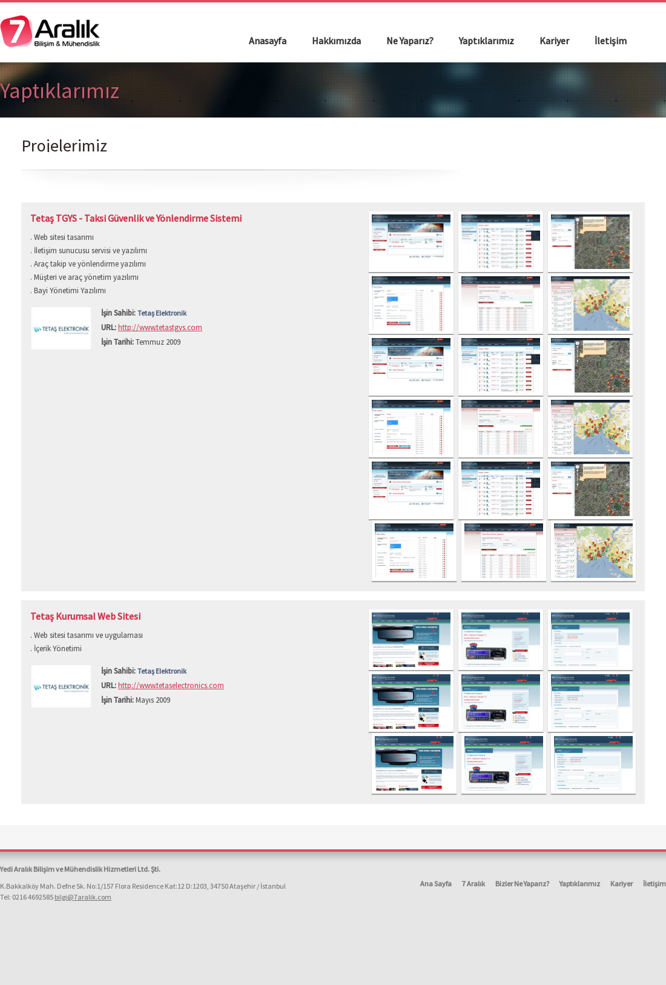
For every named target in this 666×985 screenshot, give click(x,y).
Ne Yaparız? (410, 41)
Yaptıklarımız (486, 41)
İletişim (611, 41)
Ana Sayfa (436, 883)
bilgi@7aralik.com (82, 896)
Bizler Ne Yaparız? (522, 883)
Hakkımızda (336, 41)
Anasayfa (267, 41)
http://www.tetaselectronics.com (171, 685)
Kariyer (554, 41)
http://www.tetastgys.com (160, 327)
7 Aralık (473, 883)
